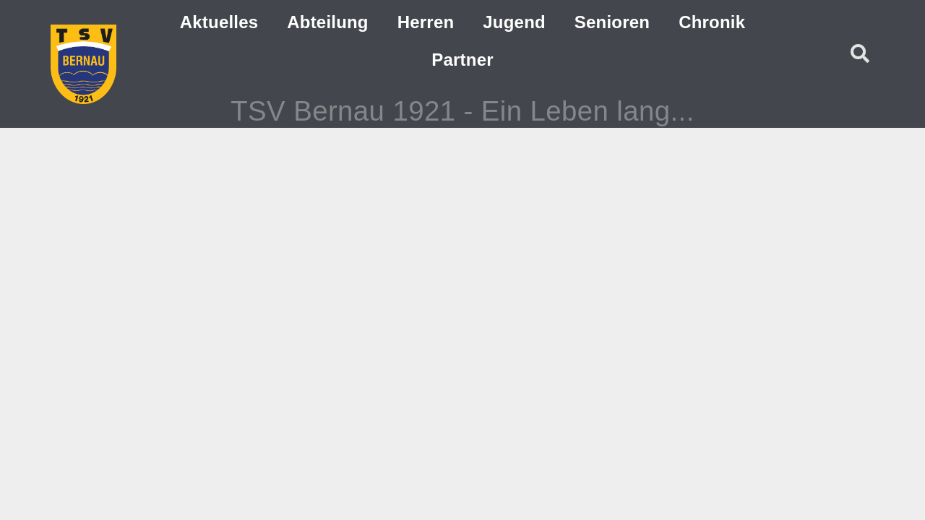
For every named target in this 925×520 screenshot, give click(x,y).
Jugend (514, 22)
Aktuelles (219, 22)
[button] (860, 53)
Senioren (612, 22)
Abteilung (327, 22)
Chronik (712, 22)
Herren (426, 22)
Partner (462, 59)
